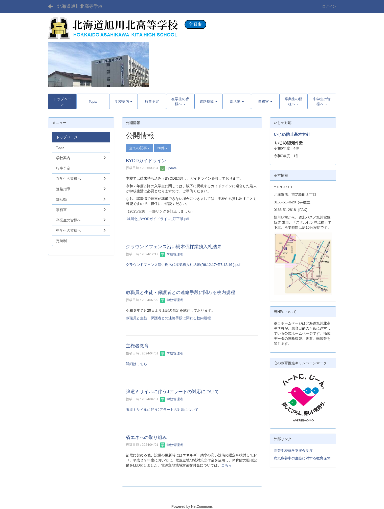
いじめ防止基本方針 (292, 134)
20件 (162, 148)
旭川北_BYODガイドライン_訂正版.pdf (158, 219)
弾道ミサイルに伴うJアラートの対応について (172, 391)
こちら (226, 465)
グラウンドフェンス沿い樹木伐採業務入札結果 (173, 246)
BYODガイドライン (146, 160)
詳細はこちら (136, 364)
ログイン (329, 6)
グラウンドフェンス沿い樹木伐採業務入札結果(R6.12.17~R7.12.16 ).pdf (183, 265)
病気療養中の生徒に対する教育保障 (302, 458)
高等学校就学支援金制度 (293, 451)
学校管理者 (171, 254)
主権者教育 (137, 345)
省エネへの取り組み (146, 437)
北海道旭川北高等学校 (80, 6)
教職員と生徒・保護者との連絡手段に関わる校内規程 (180, 292)
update (168, 168)
